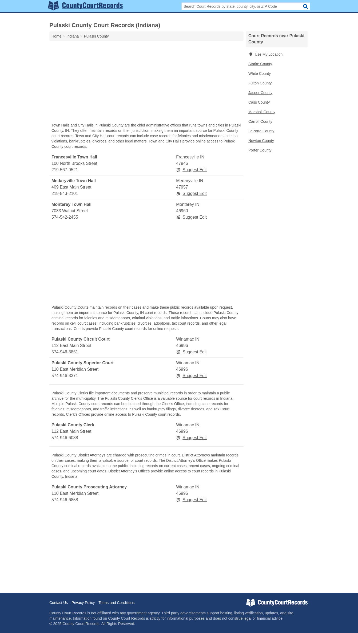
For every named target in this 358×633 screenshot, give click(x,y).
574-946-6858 (64, 499)
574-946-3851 (64, 352)
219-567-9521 (64, 170)
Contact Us (58, 603)
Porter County (259, 150)
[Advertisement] (146, 83)
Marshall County (261, 112)
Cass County (259, 102)
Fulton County (260, 83)
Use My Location (265, 54)
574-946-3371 (64, 375)
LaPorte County (261, 131)
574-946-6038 (64, 437)
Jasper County (260, 93)
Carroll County (260, 121)
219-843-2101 (64, 193)
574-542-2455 (64, 217)
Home (56, 36)
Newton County (261, 140)
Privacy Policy (83, 603)
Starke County (260, 64)
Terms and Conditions (116, 603)
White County (259, 73)
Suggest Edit (191, 170)
